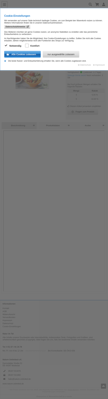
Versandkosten (9, 317)
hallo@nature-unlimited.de (19, 379)
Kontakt (6, 308)
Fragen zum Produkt (83, 112)
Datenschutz (8, 323)
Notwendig (13, 46)
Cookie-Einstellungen (12, 326)
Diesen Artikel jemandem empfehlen (84, 106)
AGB (5, 311)
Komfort (32, 46)
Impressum (7, 320)
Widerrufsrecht (9, 314)
